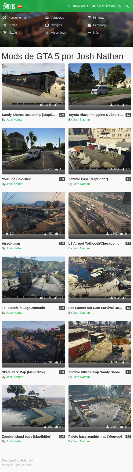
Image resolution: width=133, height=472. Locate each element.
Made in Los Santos (16, 465)
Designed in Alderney (17, 460)
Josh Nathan (14, 119)
